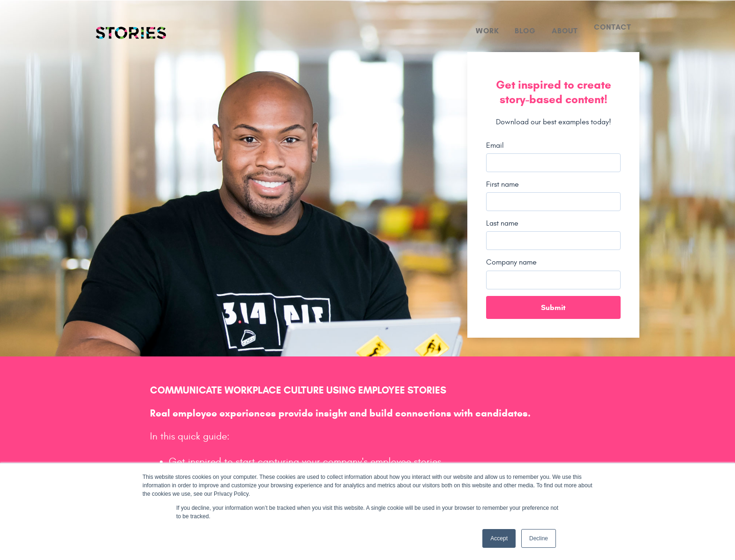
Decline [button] (538, 538)
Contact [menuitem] (612, 27)
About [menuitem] (565, 30)
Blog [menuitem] (525, 30)
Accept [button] (499, 538)
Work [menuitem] (487, 30)
